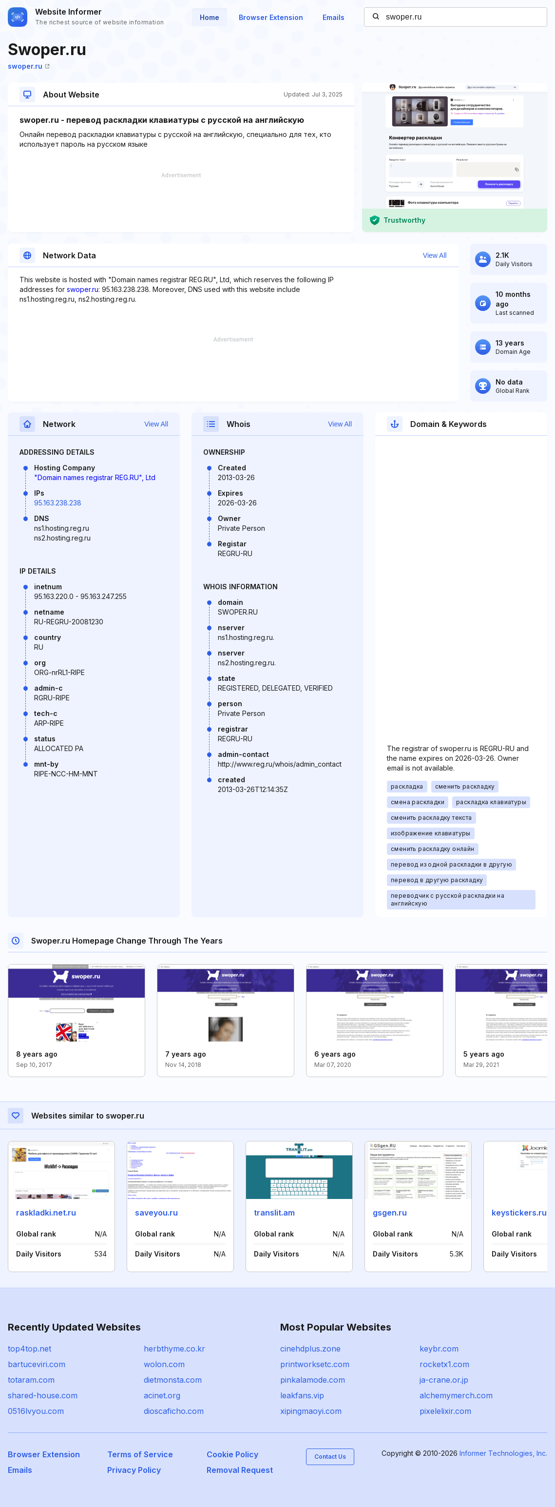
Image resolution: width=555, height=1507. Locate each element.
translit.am (274, 1212)
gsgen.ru (390, 1212)
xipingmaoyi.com (311, 1411)
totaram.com (31, 1380)
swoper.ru (29, 66)
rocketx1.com (444, 1364)
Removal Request (240, 1470)
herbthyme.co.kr (174, 1348)
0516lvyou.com (36, 1411)
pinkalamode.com (312, 1380)
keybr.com (439, 1348)
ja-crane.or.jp (444, 1380)
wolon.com (164, 1364)
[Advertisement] (181, 202)
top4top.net (29, 1348)
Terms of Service (140, 1454)
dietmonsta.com (173, 1380)
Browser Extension (271, 17)
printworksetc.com (314, 1364)
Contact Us (330, 1456)
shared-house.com (42, 1395)
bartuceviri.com (36, 1364)
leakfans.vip (302, 1395)
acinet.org (162, 1395)
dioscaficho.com (174, 1411)
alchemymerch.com (456, 1395)
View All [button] (435, 255)
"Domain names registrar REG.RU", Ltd (94, 477)
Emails (333, 17)
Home (209, 17)
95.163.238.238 (57, 503)
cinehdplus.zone (310, 1348)
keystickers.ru (519, 1212)
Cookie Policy (232, 1454)
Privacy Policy (134, 1470)
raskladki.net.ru (46, 1212)
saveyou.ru (156, 1212)
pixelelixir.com (445, 1411)
